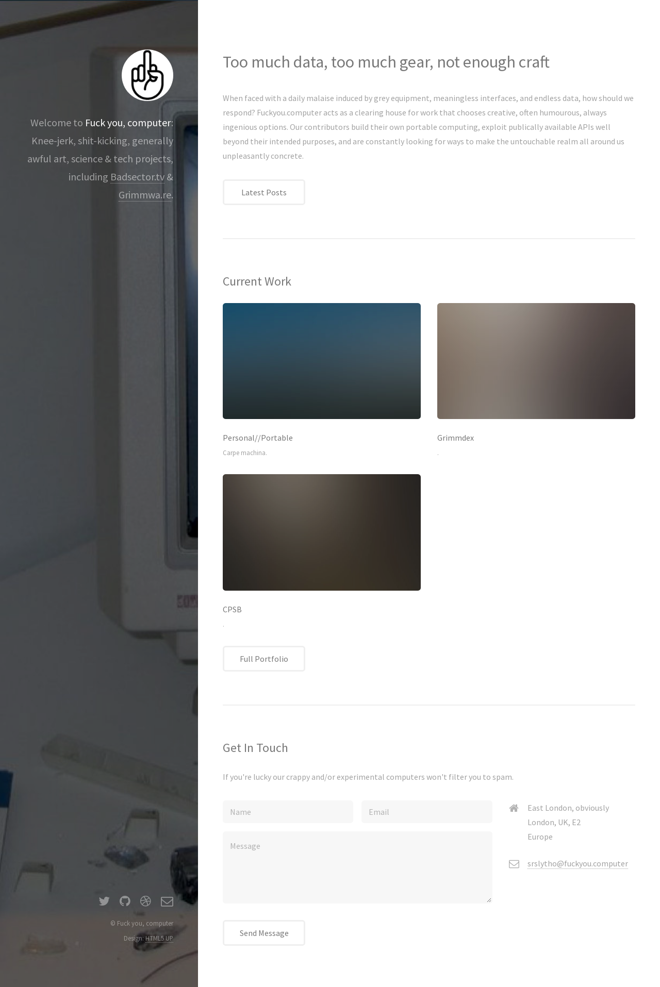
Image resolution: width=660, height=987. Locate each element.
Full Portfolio (264, 659)
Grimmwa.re (145, 194)
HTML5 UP (159, 938)
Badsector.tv (137, 176)
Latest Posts (264, 192)
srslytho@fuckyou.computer (577, 863)
